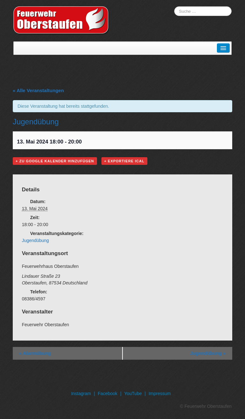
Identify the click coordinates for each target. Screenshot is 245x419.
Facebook (107, 393)
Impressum (160, 393)
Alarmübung (35, 353)
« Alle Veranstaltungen (38, 90)
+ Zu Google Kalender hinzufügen (55, 161)
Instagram (81, 393)
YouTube (133, 393)
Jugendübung (35, 240)
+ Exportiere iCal (124, 161)
